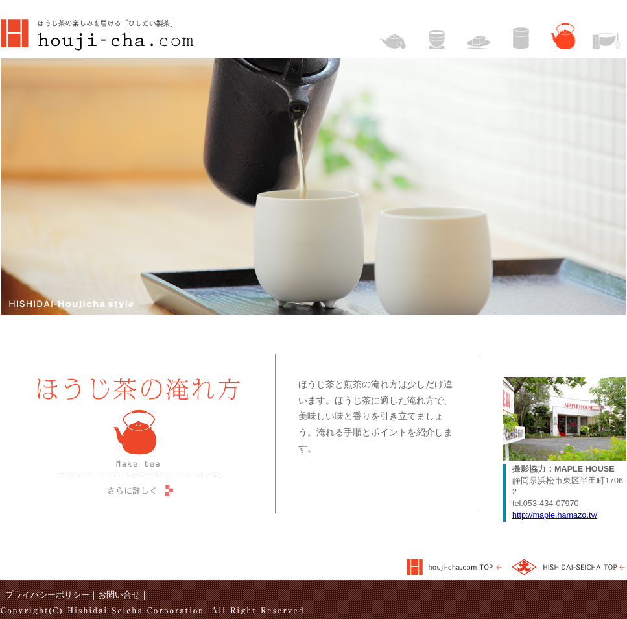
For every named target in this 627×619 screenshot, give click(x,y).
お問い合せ (119, 595)
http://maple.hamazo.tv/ (554, 515)
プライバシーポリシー (47, 595)
